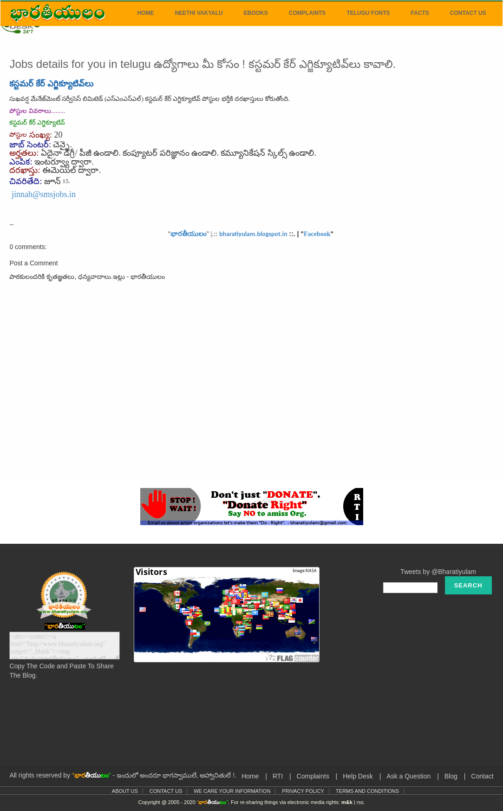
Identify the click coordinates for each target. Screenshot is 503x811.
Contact (482, 776)
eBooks (256, 13)
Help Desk (358, 776)
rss (360, 802)
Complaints (307, 13)
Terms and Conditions (367, 791)
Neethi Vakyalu (198, 13)
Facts (420, 13)
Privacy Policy (303, 791)
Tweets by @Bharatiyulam (438, 571)
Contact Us (468, 13)
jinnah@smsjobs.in (44, 194)
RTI (278, 776)
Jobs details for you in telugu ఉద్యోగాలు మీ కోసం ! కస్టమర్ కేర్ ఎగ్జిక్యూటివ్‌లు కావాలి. (202, 64)
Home (145, 13)
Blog (450, 776)
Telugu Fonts (368, 13)
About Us (125, 791)
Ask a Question (408, 776)
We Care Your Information (232, 791)
